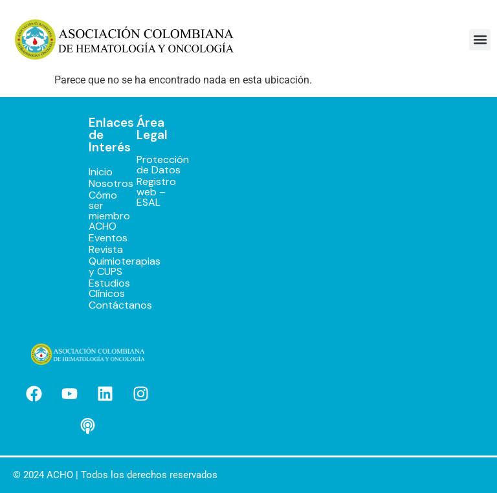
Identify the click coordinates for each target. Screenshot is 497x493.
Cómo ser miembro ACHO (99, 211)
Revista (99, 250)
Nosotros (99, 184)
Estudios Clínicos (99, 289)
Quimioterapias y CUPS (99, 267)
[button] (480, 39)
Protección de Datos (146, 165)
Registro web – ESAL (146, 192)
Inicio (99, 172)
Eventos (99, 238)
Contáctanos (99, 305)
